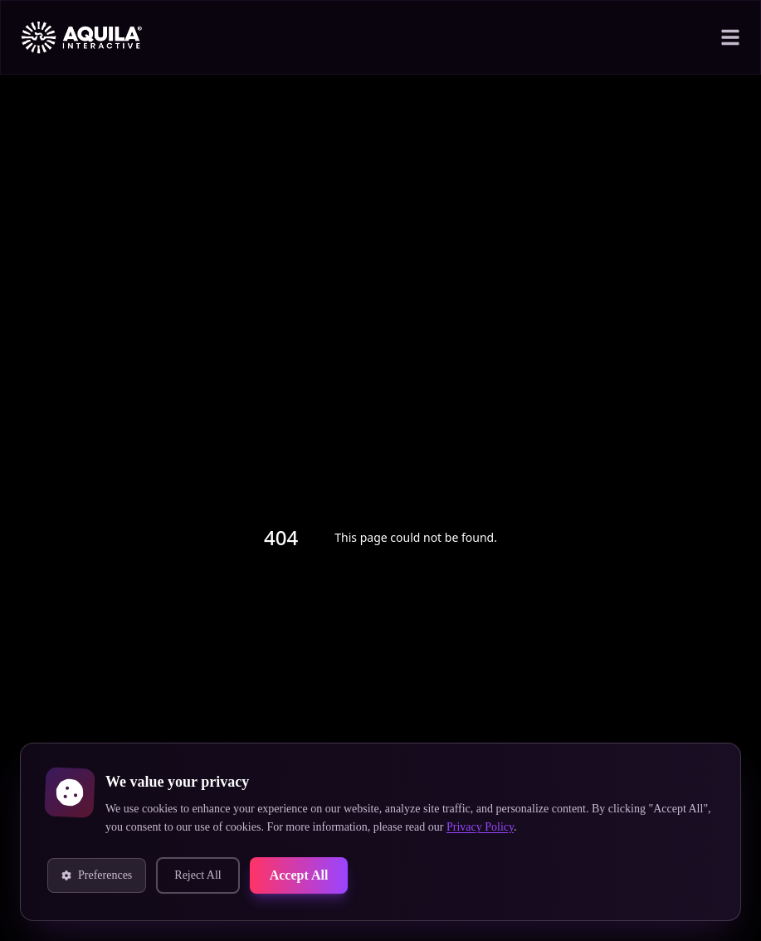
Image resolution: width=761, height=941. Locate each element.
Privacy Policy (665, 827)
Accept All (328, 875)
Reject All (219, 875)
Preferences (105, 875)
